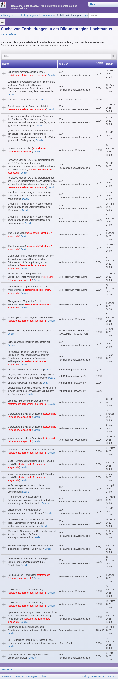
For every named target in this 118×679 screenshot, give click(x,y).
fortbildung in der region (69, 15)
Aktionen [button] (6, 669)
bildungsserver (9, 15)
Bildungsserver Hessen (93, 676)
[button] (92, 4)
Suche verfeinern (9, 34)
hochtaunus (48, 15)
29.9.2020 (112, 676)
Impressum (6, 676)
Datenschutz (19, 676)
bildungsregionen (30, 15)
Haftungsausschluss (36, 676)
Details (51, 75)
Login (85, 15)
